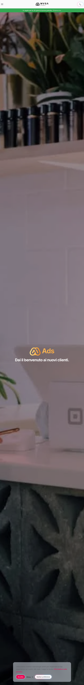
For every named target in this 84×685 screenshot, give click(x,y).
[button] (2, 4)
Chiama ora (57, 10)
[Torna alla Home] (42, 4)
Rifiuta (28, 677)
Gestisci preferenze (43, 677)
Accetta (20, 677)
